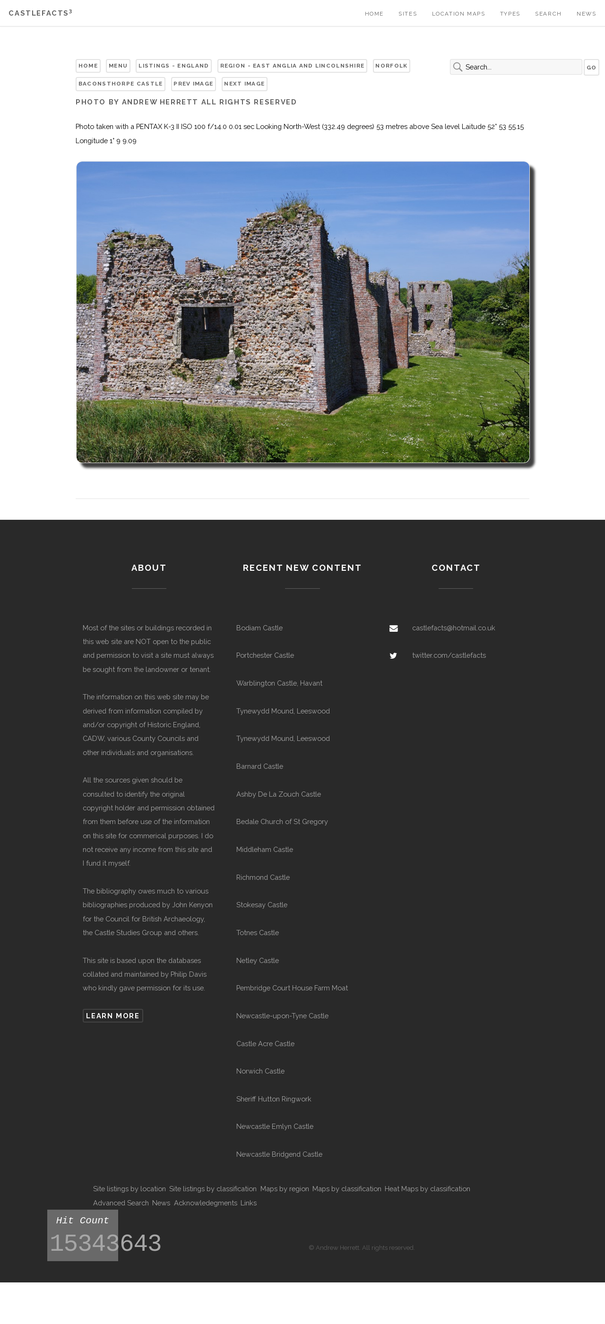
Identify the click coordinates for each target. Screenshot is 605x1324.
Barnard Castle (259, 766)
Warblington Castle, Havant (279, 683)
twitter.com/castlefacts (449, 655)
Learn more (112, 1016)
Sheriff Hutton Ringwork (273, 1099)
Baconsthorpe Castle (120, 83)
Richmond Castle (263, 877)
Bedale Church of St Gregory (282, 821)
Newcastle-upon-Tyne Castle (282, 1016)
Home (374, 13)
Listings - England (173, 65)
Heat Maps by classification (427, 1189)
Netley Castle (257, 960)
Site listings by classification (213, 1189)
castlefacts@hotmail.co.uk (453, 628)
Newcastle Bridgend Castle (279, 1154)
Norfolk (391, 65)
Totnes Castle (257, 933)
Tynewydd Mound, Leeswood (283, 711)
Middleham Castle (264, 849)
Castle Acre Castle (265, 1044)
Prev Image (193, 83)
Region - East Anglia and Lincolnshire (292, 65)
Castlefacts (40, 13)
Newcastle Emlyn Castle (274, 1126)
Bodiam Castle (259, 628)
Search (548, 13)
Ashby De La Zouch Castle (278, 794)
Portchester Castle (265, 655)
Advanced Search (121, 1203)
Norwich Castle (260, 1071)
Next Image (244, 83)
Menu (118, 65)
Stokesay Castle (261, 905)
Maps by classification (346, 1189)
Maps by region (284, 1189)
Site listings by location (129, 1189)
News (586, 13)
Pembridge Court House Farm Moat (292, 988)
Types (510, 13)
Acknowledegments (205, 1203)
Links (249, 1203)
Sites (407, 13)
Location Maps (458, 13)
